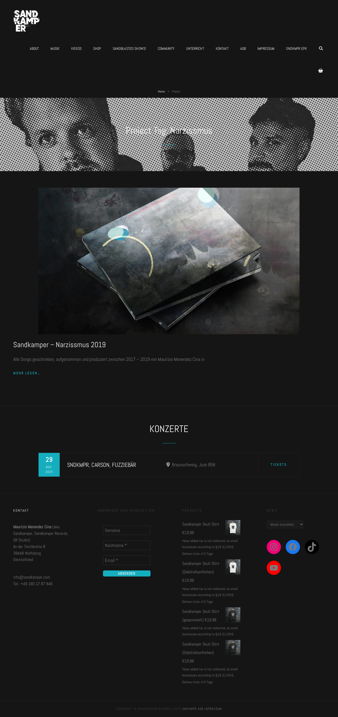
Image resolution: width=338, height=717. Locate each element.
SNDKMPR (189, 709)
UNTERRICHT (195, 48)
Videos (76, 48)
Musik (54, 48)
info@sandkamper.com (31, 577)
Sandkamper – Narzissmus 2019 (59, 344)
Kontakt (222, 48)
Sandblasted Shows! (129, 48)
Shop (97, 48)
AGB (243, 48)
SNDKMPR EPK (296, 48)
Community (166, 48)
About (34, 48)
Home (161, 91)
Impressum (265, 48)
